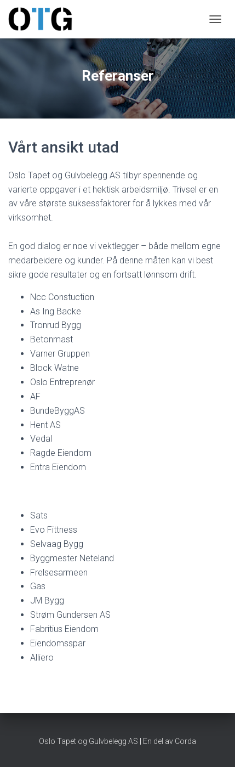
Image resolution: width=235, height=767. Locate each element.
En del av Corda (168, 741)
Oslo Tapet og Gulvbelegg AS (88, 741)
